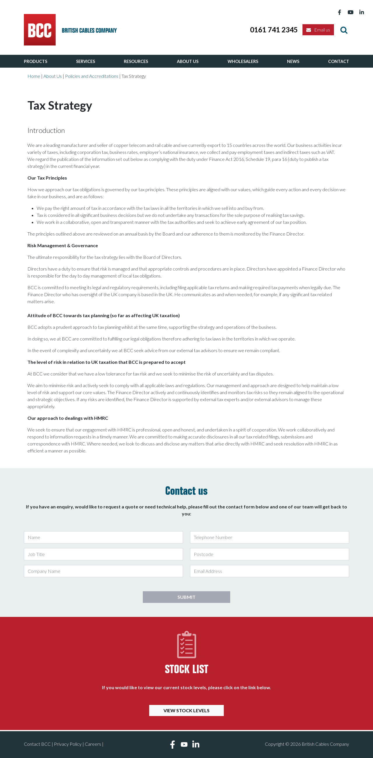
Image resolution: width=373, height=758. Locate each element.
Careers (93, 744)
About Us (187, 61)
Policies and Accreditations (91, 76)
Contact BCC (37, 744)
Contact (338, 61)
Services (85, 61)
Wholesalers (243, 61)
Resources (136, 61)
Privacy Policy (68, 744)
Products (35, 61)
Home (33, 76)
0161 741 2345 (274, 29)
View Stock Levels (186, 710)
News (293, 61)
